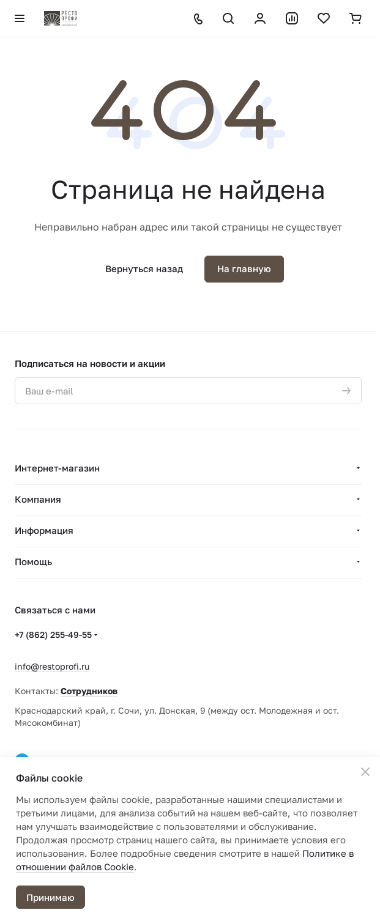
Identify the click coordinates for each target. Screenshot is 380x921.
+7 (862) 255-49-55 (53, 634)
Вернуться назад (144, 268)
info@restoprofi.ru (52, 666)
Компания (38, 499)
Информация (44, 530)
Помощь (33, 561)
